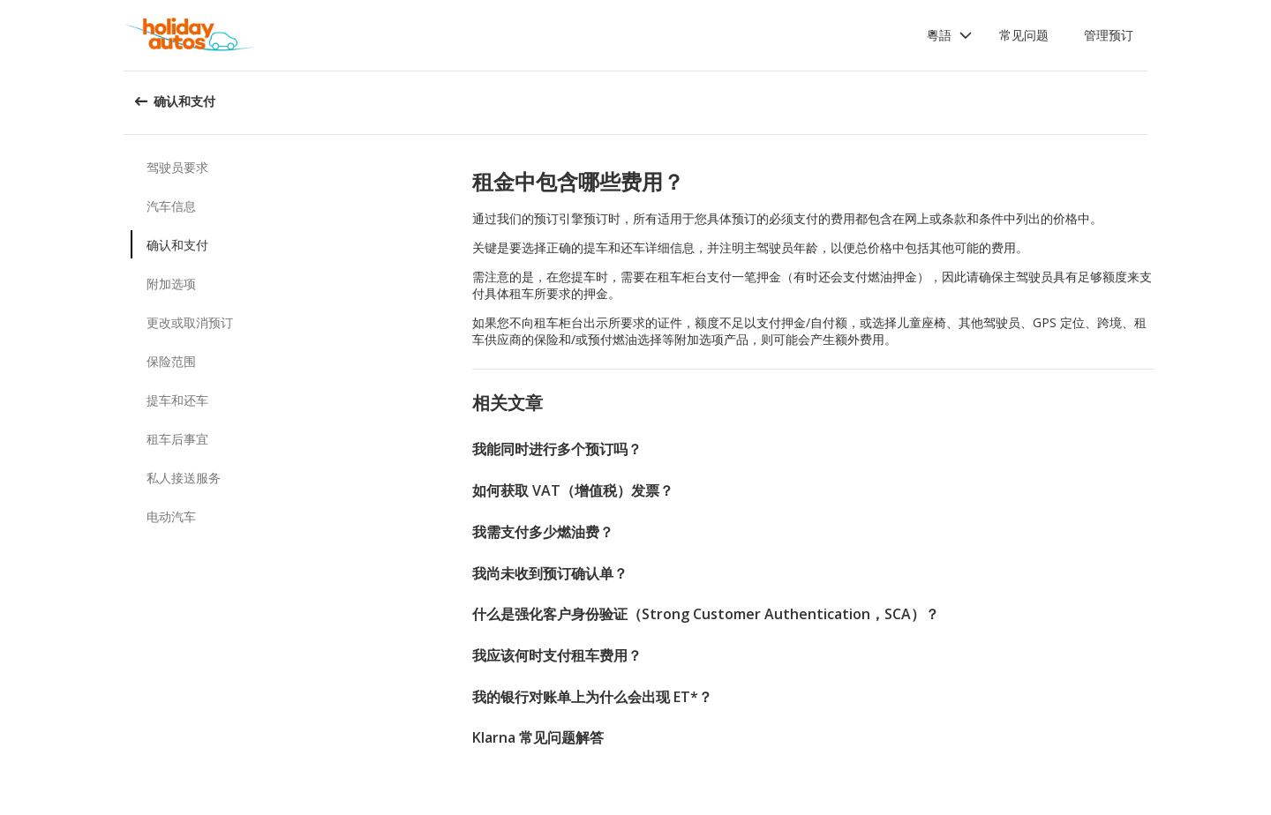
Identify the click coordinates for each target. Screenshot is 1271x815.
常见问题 (1024, 34)
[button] (949, 35)
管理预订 (1108, 34)
